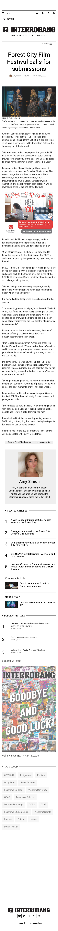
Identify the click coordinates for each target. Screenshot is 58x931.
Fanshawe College (13, 794)
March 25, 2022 (39, 76)
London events (42, 443)
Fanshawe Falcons (25, 802)
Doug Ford (9, 787)
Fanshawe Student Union (16, 816)
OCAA (32, 809)
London (8, 824)
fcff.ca (38, 436)
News (26, 76)
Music (33, 824)
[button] (47, 43)
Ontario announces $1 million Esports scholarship (35, 586)
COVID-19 (9, 780)
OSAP (7, 802)
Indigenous (25, 780)
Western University (37, 794)
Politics (41, 780)
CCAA (43, 809)
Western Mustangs (13, 809)
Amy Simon (16, 76)
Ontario (21, 824)
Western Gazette (42, 816)
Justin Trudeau (27, 787)
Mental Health (11, 831)
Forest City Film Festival (20, 443)
